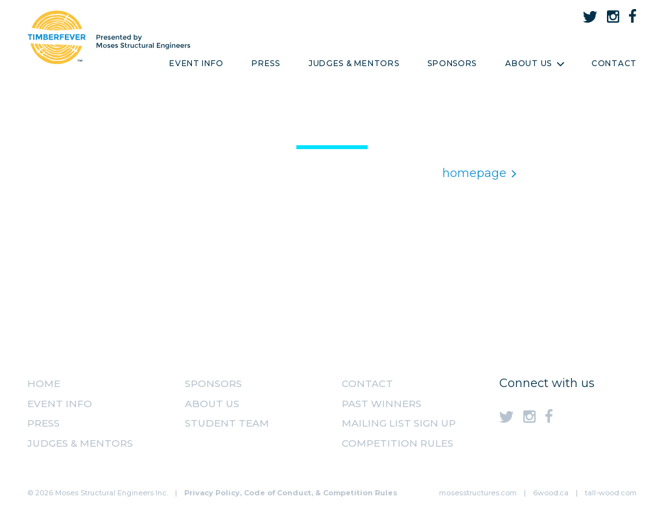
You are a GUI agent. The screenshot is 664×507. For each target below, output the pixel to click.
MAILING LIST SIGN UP (399, 423)
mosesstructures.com (478, 492)
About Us (534, 63)
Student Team (227, 423)
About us (212, 403)
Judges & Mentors (354, 63)
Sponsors (452, 63)
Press (266, 63)
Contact (614, 63)
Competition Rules (397, 443)
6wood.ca (551, 492)
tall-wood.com (611, 492)
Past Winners (381, 403)
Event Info (196, 63)
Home (43, 383)
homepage (479, 173)
